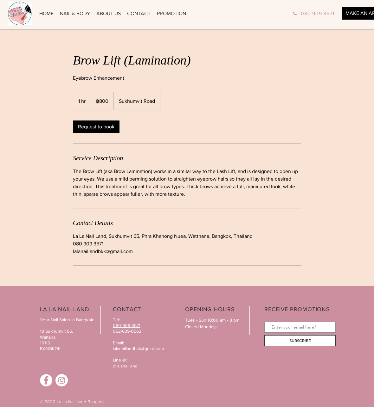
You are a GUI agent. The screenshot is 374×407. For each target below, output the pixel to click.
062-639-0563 (127, 331)
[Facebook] (46, 380)
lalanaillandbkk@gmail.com (138, 348)
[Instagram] (61, 380)
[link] (96, 126)
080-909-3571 (126, 325)
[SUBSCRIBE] (300, 340)
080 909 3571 (317, 13)
